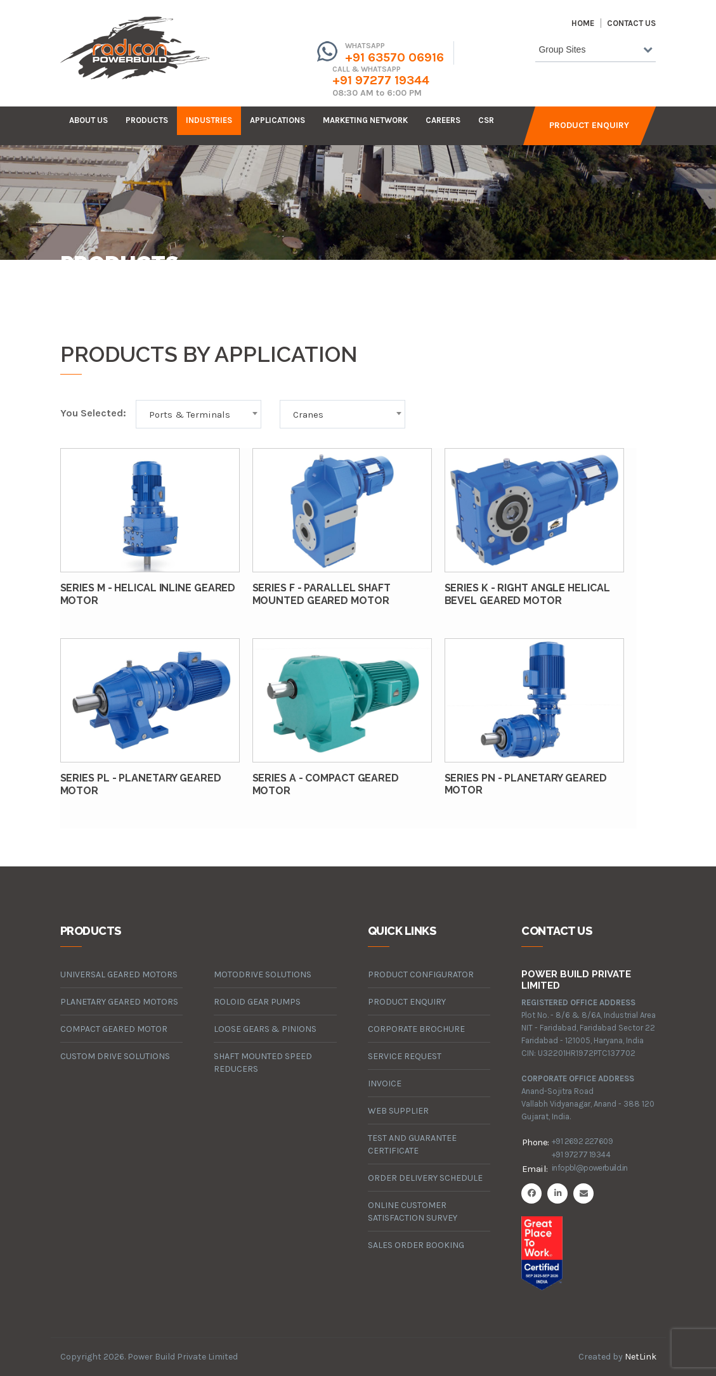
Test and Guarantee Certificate (412, 1144)
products (147, 120)
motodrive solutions (262, 974)
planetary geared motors (119, 1001)
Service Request (404, 1056)
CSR (486, 120)
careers (443, 120)
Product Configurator (421, 974)
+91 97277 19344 (380, 80)
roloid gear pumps (257, 1001)
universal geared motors (119, 974)
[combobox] (595, 51)
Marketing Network (365, 120)
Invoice (384, 1083)
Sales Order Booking (416, 1245)
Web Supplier (398, 1110)
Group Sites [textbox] (561, 49)
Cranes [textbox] (308, 414)
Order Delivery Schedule (425, 1178)
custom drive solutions (115, 1056)
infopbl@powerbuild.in (589, 1168)
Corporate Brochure (416, 1029)
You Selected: (93, 413)
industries (209, 120)
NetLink (640, 1356)
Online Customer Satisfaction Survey (412, 1211)
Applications (277, 120)
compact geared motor (113, 1029)
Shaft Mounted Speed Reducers (263, 1062)
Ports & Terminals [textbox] (189, 414)
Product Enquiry (589, 125)
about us (88, 120)
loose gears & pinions (265, 1029)
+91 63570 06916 (394, 57)
